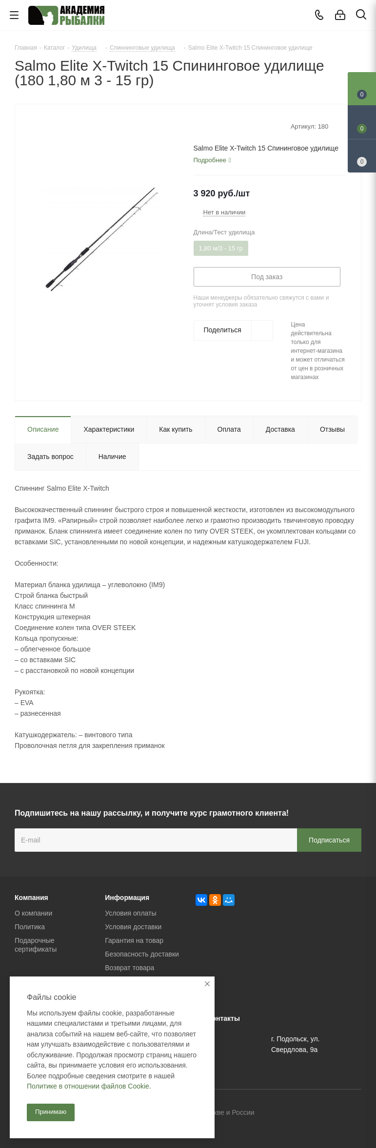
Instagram (354, 1113)
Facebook (329, 1113)
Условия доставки (133, 927)
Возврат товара (129, 968)
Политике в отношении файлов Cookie (88, 1086)
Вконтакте (305, 1113)
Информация (127, 897)
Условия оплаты (130, 913)
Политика (30, 927)
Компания (31, 897)
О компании (33, 913)
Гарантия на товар (134, 940)
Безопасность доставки (142, 954)
